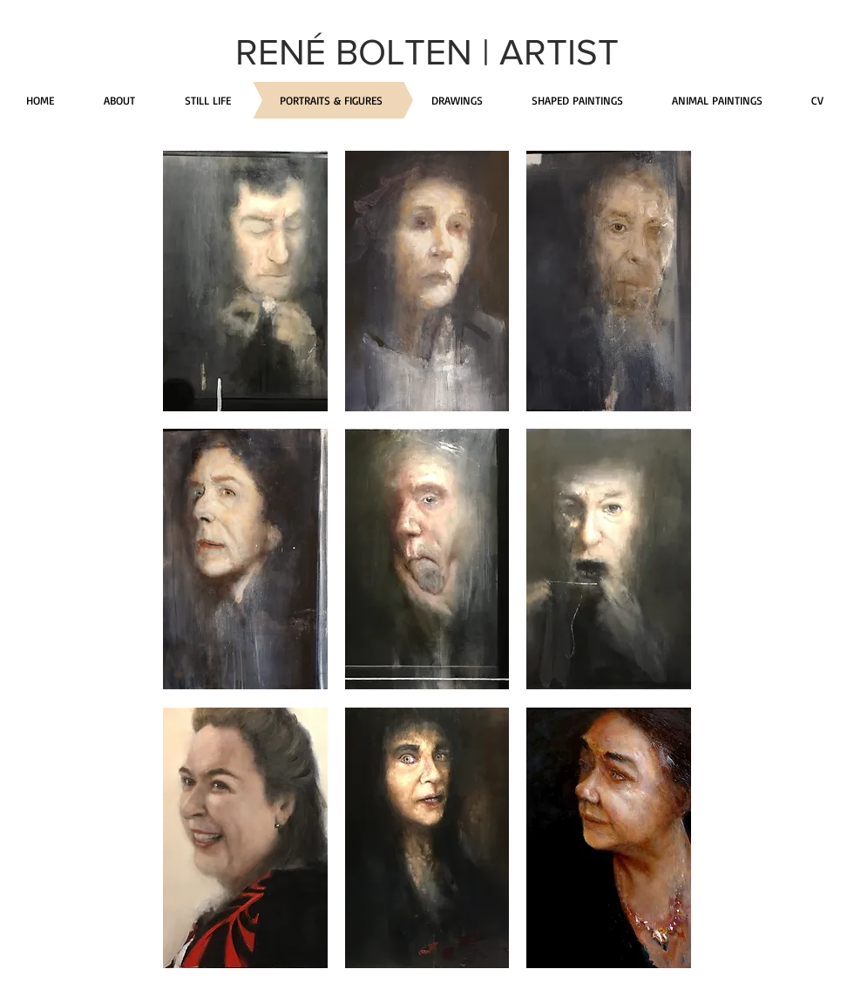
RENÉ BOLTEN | (367, 51)
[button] (245, 281)
